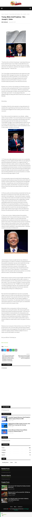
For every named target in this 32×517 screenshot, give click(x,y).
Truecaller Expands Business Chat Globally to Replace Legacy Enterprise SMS (19, 418)
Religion (16, 452)
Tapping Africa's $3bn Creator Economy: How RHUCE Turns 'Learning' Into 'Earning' (19, 424)
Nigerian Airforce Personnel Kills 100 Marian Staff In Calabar (19, 493)
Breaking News (5, 462)
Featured (6, 14)
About (15, 506)
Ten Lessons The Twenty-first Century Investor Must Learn (19, 486)
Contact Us (20, 506)
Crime (16, 447)
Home (2, 14)
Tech (16, 462)
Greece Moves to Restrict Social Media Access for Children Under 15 (17, 430)
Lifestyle (16, 450)
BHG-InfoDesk (5, 22)
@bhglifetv (3, 514)
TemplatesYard (14, 508)
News (11, 462)
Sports (16, 454)
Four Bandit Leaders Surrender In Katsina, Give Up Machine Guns (18, 499)
